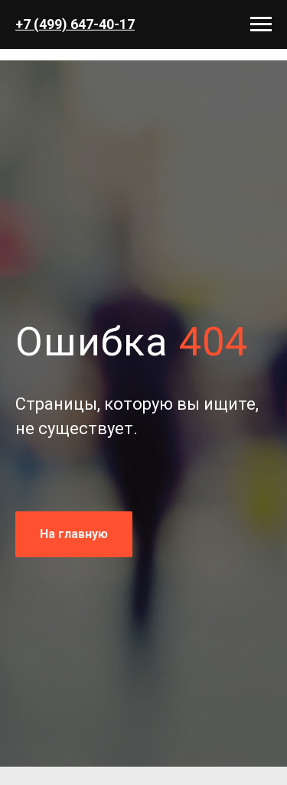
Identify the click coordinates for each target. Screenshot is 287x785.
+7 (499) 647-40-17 (75, 24)
